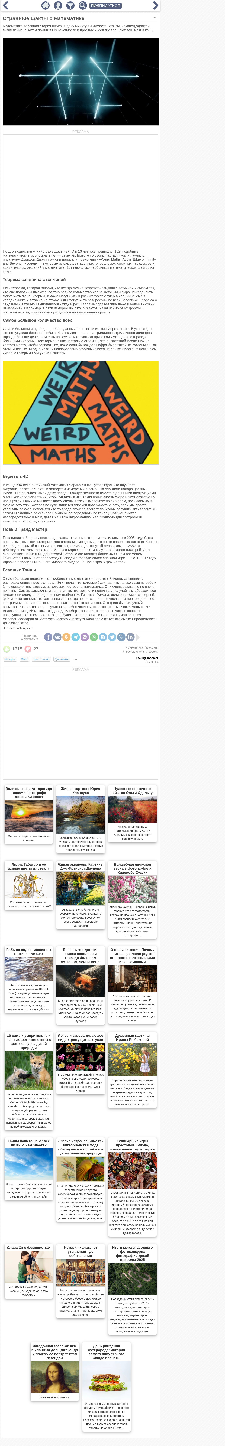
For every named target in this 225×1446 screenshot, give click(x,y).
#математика (134, 647)
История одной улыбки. (54, 1397)
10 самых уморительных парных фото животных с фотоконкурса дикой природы (28, 1042)
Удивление (62, 659)
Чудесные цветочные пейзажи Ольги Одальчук (133, 791)
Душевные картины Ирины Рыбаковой (132, 1038)
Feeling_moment (147, 658)
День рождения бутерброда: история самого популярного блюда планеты (106, 1352)
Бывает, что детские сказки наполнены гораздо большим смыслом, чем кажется (80, 956)
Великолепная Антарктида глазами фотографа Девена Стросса (29, 793)
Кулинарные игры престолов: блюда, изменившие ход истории (132, 1145)
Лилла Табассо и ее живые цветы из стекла (28, 866)
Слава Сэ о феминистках (29, 1247)
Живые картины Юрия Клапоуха (80, 791)
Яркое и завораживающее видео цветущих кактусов (80, 1038)
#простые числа (133, 651)
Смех (24, 659)
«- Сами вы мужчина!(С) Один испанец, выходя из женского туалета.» (28, 1291)
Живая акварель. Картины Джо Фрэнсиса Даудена (81, 866)
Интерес (10, 659)
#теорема (152, 651)
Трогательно (41, 659)
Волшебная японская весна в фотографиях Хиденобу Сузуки (133, 868)
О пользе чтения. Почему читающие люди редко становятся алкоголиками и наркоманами (132, 956)
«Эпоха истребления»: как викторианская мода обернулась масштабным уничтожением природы (80, 1147)
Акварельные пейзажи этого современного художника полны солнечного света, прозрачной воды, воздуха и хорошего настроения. (80, 917)
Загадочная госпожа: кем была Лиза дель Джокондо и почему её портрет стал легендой (54, 1352)
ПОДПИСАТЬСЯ (105, 6)
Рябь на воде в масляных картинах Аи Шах (28, 952)
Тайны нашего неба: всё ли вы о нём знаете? (29, 1143)
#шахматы (151, 647)
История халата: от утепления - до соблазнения (80, 1252)
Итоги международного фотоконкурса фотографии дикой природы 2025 (132, 1254)
